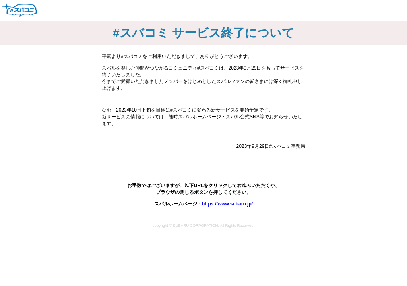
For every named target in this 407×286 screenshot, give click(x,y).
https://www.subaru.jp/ (227, 204)
